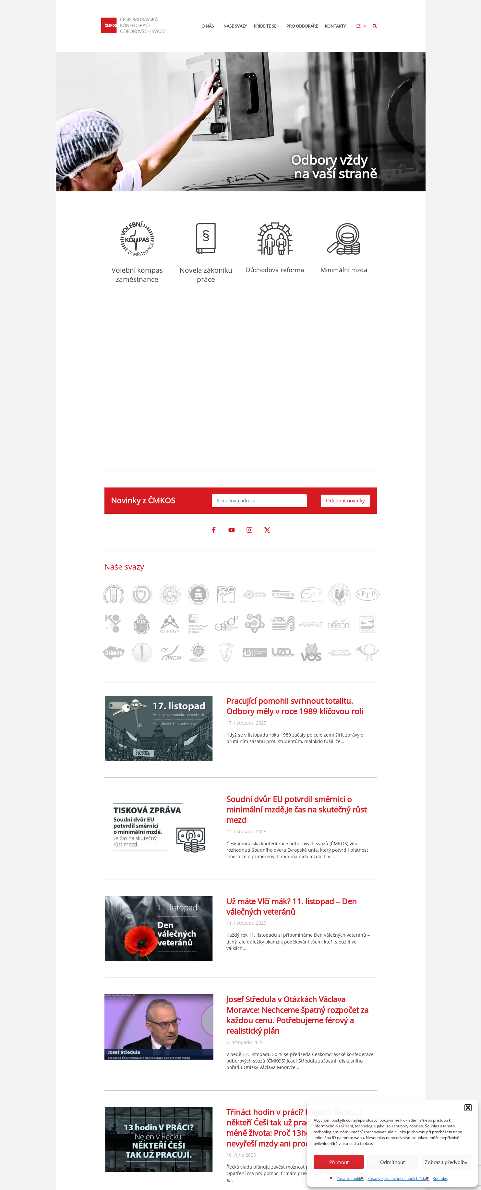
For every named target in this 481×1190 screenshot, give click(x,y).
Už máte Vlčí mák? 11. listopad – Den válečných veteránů (291, 906)
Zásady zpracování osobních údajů (398, 1178)
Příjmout (339, 1162)
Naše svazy (235, 26)
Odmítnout (392, 1162)
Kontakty (440, 1178)
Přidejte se (267, 26)
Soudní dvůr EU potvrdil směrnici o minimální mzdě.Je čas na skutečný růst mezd (296, 809)
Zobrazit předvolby (446, 1162)
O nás (209, 26)
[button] (468, 1107)
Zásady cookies (350, 1178)
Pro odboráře (302, 26)
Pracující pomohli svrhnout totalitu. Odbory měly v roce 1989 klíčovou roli (294, 705)
